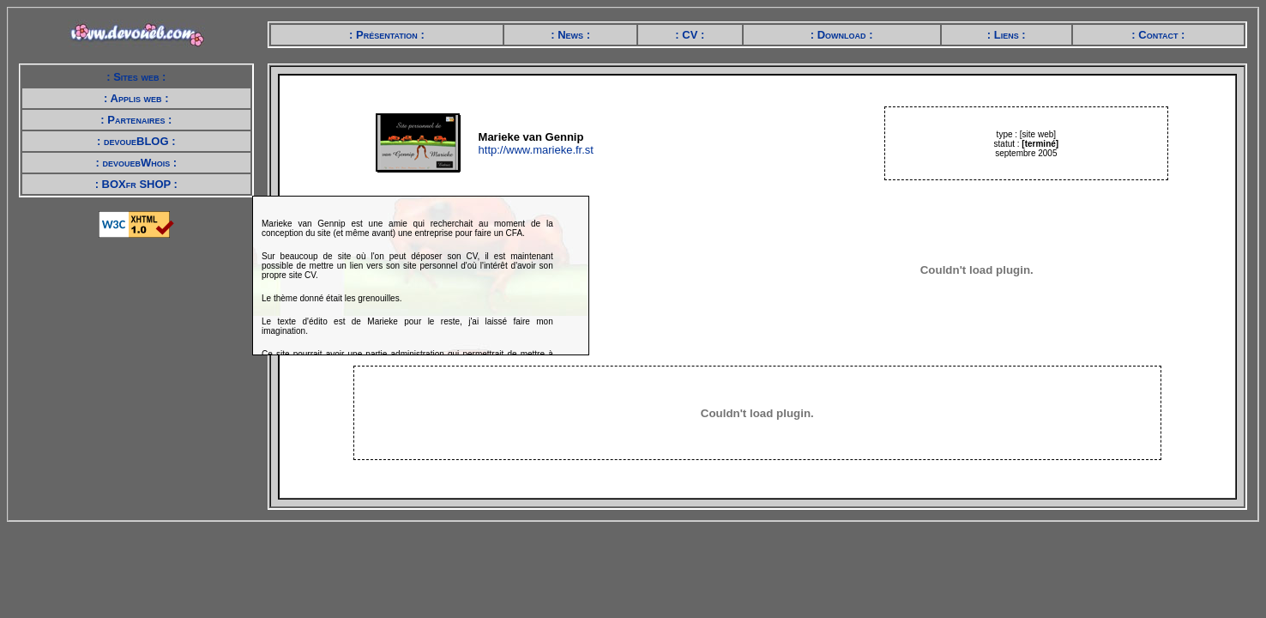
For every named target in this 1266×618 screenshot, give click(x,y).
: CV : (689, 34)
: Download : (842, 34)
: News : (570, 34)
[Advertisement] (139, 354)
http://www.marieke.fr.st (536, 149)
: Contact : (1158, 34)
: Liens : (1006, 34)
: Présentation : (387, 34)
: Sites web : (136, 76)
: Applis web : (136, 98)
